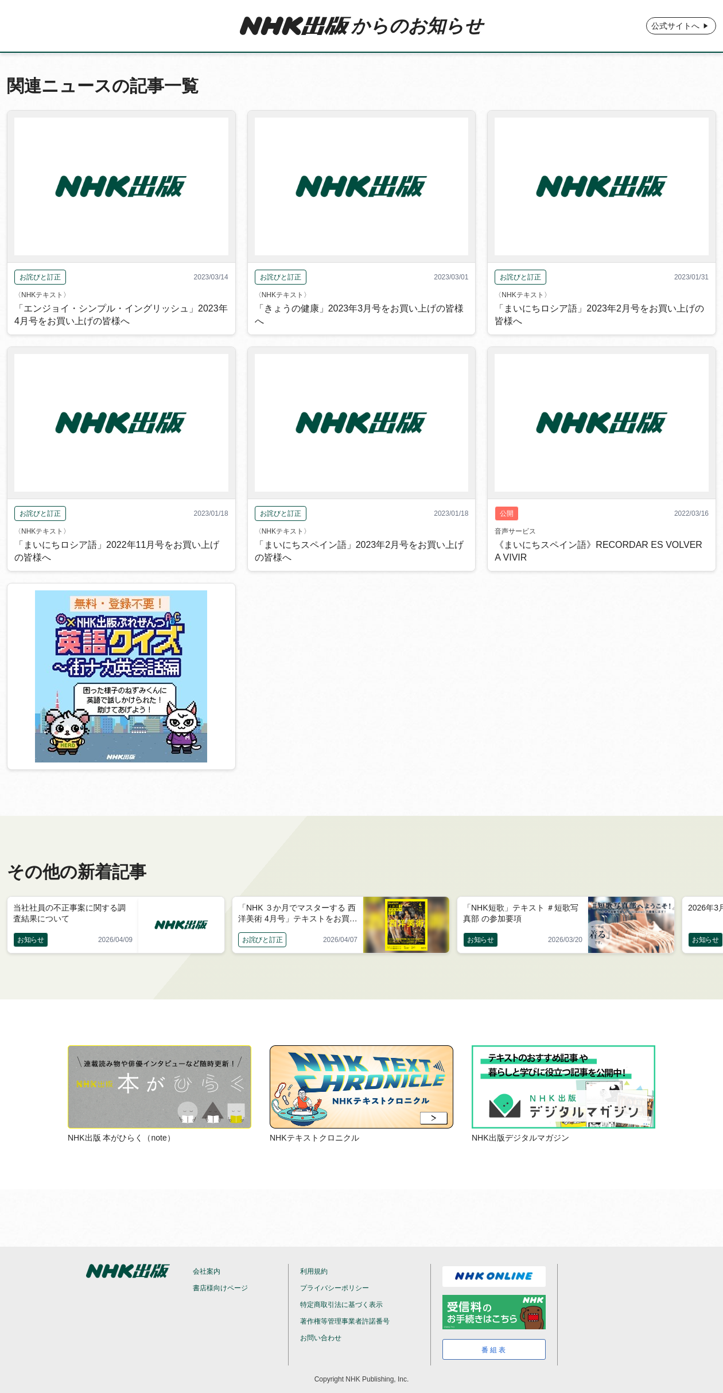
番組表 (494, 1350)
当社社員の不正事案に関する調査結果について (69, 913)
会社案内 (206, 1271)
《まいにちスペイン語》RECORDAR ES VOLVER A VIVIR (598, 551)
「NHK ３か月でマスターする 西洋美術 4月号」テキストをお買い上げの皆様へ (297, 914)
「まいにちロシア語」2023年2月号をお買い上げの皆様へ (599, 314)
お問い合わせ (320, 1338)
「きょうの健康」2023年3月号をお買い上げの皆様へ (359, 314)
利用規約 (314, 1271)
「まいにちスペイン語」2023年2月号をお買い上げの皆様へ (359, 551)
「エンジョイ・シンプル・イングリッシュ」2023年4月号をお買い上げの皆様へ (121, 314)
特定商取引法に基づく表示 (341, 1305)
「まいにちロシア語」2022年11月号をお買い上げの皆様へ (116, 551)
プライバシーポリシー (334, 1288)
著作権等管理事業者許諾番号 (345, 1321)
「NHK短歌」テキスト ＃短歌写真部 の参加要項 (520, 913)
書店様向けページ (220, 1288)
